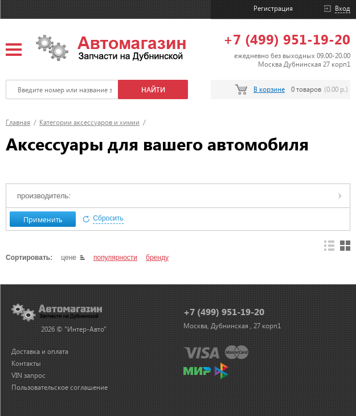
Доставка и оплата (39, 351)
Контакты (26, 363)
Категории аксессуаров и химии (89, 122)
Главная (18, 122)
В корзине (269, 89)
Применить (43, 219)
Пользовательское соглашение (59, 387)
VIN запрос (28, 375)
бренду (157, 258)
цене (68, 258)
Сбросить (108, 218)
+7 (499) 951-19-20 (286, 39)
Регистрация (273, 8)
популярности (115, 258)
